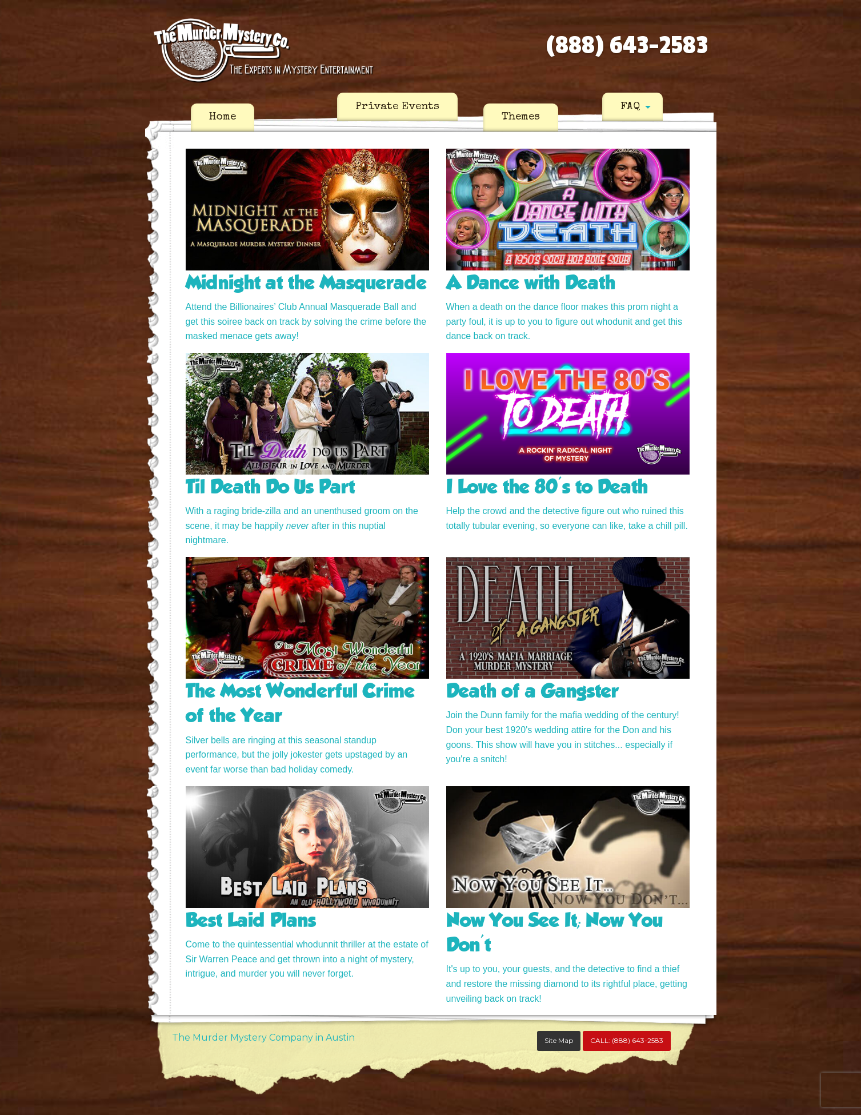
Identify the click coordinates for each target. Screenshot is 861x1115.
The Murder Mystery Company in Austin (263, 1037)
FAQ (630, 107)
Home (222, 117)
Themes (521, 117)
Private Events (397, 107)
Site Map (558, 1040)
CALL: (626, 1040)
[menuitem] (222, 117)
